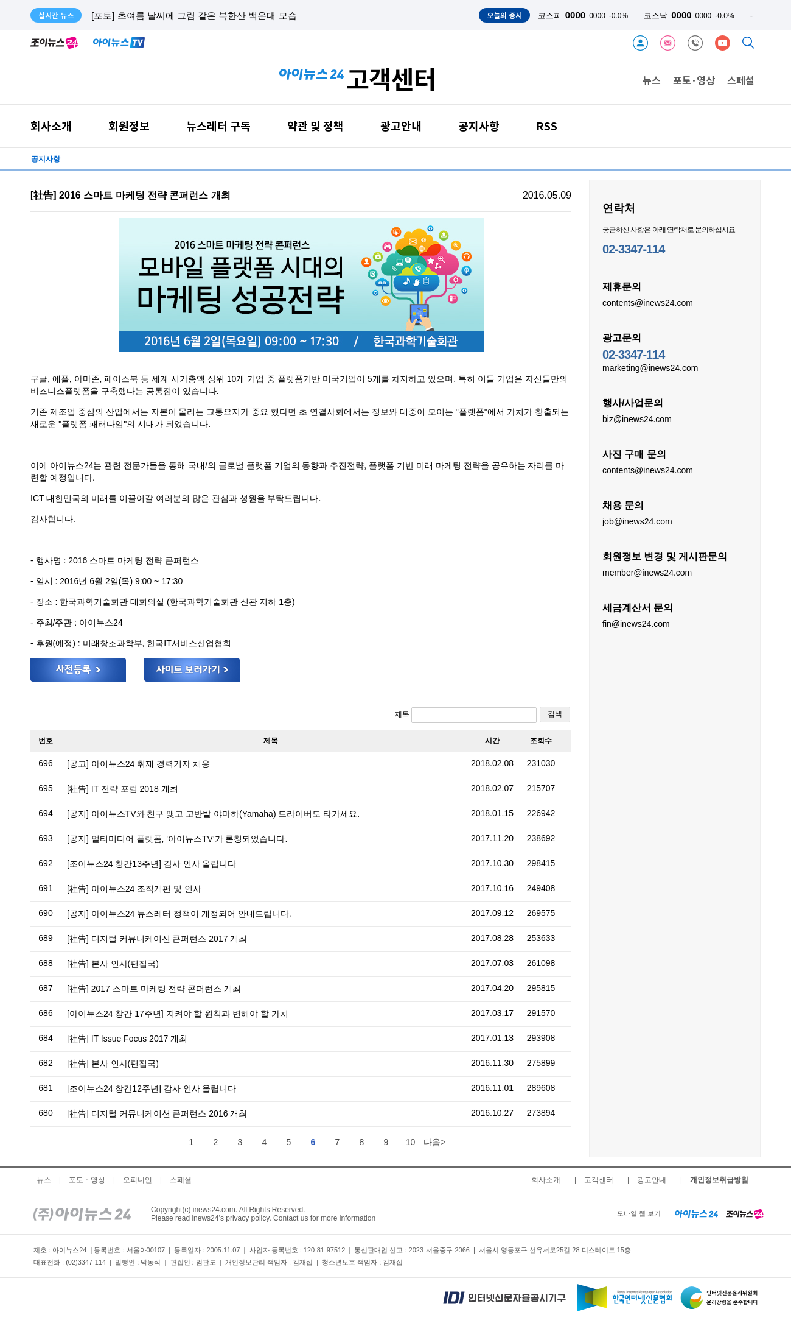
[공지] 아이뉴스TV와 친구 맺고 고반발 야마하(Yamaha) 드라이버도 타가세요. (213, 814)
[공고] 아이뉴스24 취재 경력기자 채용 (138, 764)
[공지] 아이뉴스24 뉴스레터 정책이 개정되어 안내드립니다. (179, 914)
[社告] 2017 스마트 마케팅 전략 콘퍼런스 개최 (154, 988)
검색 (555, 714)
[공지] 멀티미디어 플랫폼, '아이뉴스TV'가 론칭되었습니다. (177, 839)
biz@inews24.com (637, 418)
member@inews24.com (647, 572)
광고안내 (401, 126)
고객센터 (598, 1180)
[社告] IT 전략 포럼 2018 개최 (122, 789)
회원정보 (129, 126)
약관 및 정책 (315, 126)
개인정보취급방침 (719, 1180)
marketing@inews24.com (650, 367)
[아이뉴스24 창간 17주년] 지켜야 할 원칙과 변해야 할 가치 (177, 1013)
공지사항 (479, 126)
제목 (466, 715)
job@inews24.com (637, 521)
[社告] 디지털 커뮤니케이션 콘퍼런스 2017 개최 (157, 939)
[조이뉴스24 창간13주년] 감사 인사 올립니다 (151, 864)
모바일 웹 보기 (639, 1213)
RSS (546, 126)
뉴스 (652, 79)
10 (411, 1142)
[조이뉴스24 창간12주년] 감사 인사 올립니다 (151, 1088)
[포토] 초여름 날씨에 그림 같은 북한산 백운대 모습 (194, 15)
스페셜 (740, 79)
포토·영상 (694, 79)
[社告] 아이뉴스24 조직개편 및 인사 (134, 889)
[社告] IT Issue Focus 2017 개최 (127, 1038)
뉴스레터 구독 (218, 126)
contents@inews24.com (647, 302)
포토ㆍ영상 (87, 1180)
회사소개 (51, 126)
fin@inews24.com (636, 623)
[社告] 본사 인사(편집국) (113, 963)
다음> (434, 1142)
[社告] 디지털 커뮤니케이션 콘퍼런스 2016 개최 (157, 1113)
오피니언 (137, 1180)
